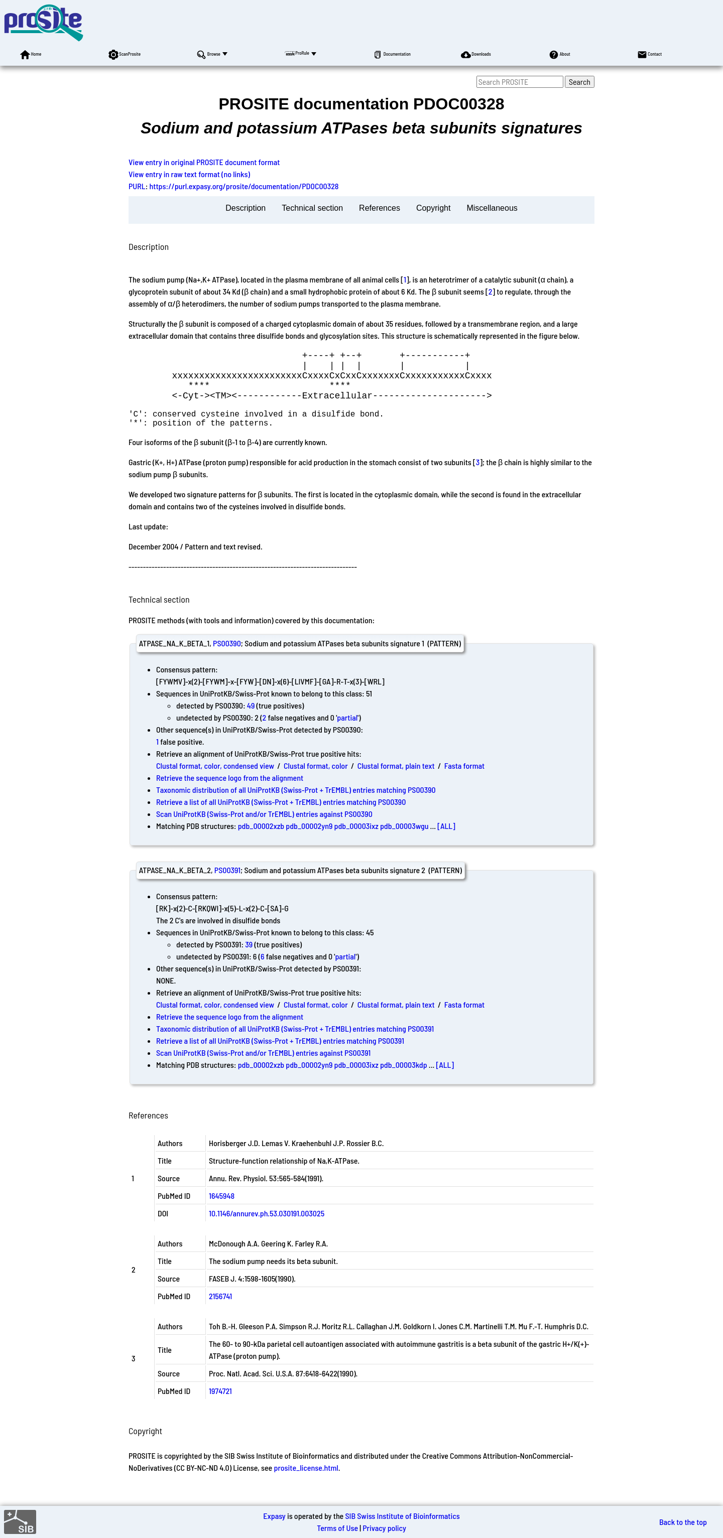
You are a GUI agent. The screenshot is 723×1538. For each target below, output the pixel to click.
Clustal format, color (316, 779)
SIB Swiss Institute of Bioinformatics (402, 1515)
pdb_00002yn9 (309, 840)
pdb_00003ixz (356, 840)
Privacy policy (384, 1527)
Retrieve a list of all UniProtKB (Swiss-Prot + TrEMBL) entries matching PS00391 (280, 1054)
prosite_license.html (306, 1481)
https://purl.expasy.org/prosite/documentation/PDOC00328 (244, 186)
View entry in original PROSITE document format (204, 162)
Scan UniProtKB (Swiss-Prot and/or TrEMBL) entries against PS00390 (264, 827)
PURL (137, 186)
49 (251, 719)
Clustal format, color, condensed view (215, 779)
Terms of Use (337, 1527)
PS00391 (227, 884)
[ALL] (446, 840)
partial (347, 731)
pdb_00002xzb (261, 840)
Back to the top (683, 1521)
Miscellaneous (491, 208)
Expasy (274, 1515)
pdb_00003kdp (403, 1078)
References (379, 208)
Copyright (433, 208)
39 (249, 958)
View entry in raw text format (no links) (189, 174)
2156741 (220, 1310)
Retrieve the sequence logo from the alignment (229, 791)
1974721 (220, 1405)
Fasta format (464, 779)
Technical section (312, 208)
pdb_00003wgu (404, 840)
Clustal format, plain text (396, 779)
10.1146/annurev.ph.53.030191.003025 (266, 1227)
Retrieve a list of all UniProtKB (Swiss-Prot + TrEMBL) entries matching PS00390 (281, 815)
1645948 (221, 1209)
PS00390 (227, 657)
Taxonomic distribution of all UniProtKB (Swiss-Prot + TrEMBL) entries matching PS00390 (296, 803)
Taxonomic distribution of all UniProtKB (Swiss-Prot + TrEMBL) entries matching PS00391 (295, 1042)
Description (245, 208)
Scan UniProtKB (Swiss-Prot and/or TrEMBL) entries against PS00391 (263, 1066)
